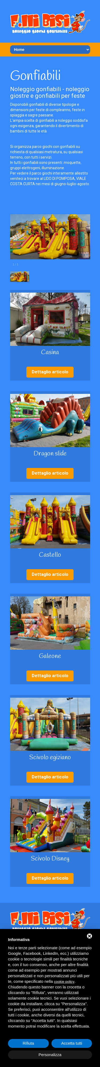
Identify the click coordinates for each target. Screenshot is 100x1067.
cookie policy (64, 982)
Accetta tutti (71, 1043)
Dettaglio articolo (50, 371)
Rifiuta (28, 1043)
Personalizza (50, 1054)
